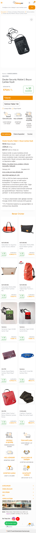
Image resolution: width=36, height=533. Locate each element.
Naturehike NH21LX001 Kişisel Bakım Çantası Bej (9, 289)
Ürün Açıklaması (6, 134)
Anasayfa (3, 12)
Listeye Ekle (6, 108)
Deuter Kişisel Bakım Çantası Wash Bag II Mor (8, 373)
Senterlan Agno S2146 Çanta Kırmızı (27, 330)
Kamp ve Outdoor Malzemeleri (16, 12)
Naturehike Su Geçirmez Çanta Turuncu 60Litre (9, 246)
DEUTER (5, 76)
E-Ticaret (12, 531)
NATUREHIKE (5, 243)
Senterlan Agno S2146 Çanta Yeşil (9, 330)
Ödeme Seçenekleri (19, 134)
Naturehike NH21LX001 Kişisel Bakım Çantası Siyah (27, 246)
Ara (32, 7)
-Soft (8, 531)
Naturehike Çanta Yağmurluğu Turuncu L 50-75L (26, 289)
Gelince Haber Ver (11, 104)
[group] (18, 42)
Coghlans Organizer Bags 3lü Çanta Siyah (26, 414)
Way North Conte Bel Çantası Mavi (26, 372)
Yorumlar (29, 134)
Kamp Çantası (30, 12)
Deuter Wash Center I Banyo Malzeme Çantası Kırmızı (9, 415)
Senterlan (4, 327)
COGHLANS (23, 411)
